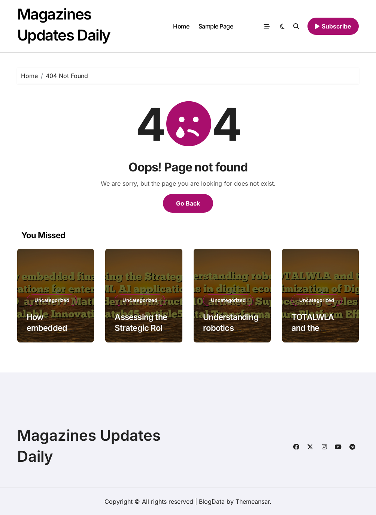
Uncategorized (51, 300)
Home (181, 26)
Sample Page (215, 26)
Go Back (188, 203)
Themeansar (253, 501)
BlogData (212, 501)
